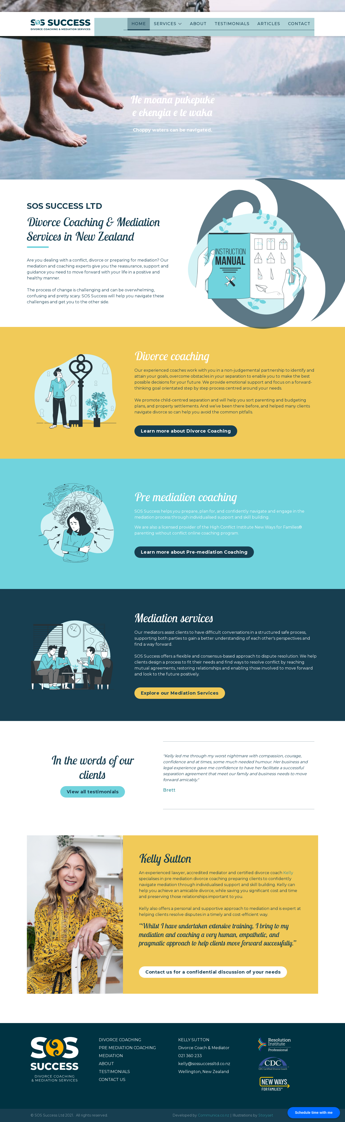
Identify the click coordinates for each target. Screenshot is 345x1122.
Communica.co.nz (213, 1115)
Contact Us (112, 1079)
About (198, 23)
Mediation (111, 1055)
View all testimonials (93, 792)
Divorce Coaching (120, 1039)
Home (138, 23)
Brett (169, 790)
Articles (268, 23)
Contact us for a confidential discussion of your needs (213, 972)
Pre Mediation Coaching (127, 1047)
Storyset (265, 1115)
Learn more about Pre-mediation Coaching (194, 552)
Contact (299, 23)
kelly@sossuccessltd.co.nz (204, 1063)
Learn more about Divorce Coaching (186, 431)
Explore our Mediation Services (180, 693)
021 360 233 (190, 1055)
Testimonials (232, 23)
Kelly (288, 872)
